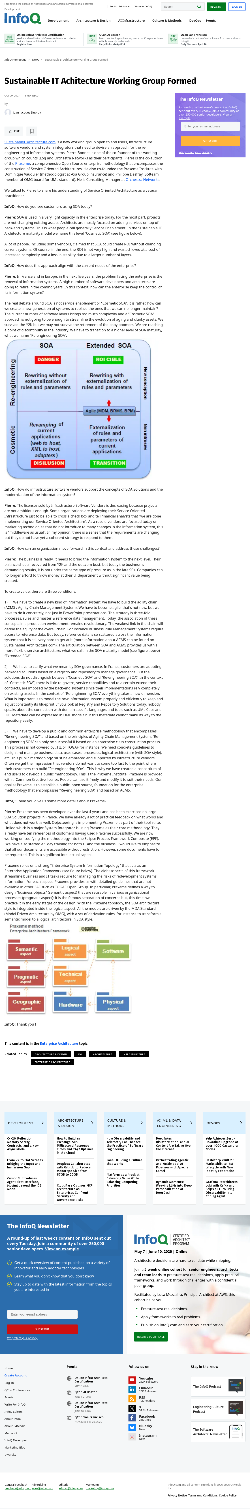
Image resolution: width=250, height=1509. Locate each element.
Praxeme (22, 163)
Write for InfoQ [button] (143, 6)
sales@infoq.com (42, 1489)
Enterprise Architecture (59, 1043)
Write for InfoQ (15, 1405)
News (35, 60)
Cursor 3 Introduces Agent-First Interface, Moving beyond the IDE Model (24, 1184)
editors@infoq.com (71, 1489)
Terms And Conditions (203, 1496)
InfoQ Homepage (15, 60)
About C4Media (15, 1427)
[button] (210, 141)
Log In (9, 1383)
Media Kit (10, 1434)
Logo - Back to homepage (22, 18)
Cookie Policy (228, 1496)
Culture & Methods (167, 21)
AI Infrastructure (131, 21)
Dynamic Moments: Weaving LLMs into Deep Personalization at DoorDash (174, 1187)
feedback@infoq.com (18, 1489)
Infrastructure (134, 1054)
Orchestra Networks (142, 179)
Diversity (10, 1455)
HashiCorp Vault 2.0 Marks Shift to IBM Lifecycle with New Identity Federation (220, 1166)
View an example (62, 1249)
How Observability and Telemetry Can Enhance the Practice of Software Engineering (125, 1144)
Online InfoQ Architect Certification (91, 1380)
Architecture (102, 1054)
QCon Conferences (17, 1391)
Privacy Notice (177, 1496)
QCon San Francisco (89, 1418)
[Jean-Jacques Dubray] (7, 112)
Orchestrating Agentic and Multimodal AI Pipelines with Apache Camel (172, 1166)
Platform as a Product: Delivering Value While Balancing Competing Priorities (123, 1180)
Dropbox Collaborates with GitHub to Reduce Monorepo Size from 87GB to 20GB (73, 1169)
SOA (80, 1054)
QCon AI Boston (86, 1393)
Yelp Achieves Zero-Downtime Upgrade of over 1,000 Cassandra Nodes (222, 1144)
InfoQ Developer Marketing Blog (15, 1444)
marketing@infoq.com (100, 1489)
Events (210, 21)
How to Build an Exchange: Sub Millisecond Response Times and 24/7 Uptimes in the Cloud (75, 1146)
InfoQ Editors (13, 1412)
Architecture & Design (93, 21)
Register (216, 6)
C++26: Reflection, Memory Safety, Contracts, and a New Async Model (22, 1144)
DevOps (195, 21)
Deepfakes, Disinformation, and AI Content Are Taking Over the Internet (174, 1144)
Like (16, 131)
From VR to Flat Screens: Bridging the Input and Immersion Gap (25, 1164)
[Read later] (31, 131)
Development (58, 21)
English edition (118, 6)
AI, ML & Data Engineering (169, 1123)
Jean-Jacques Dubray (27, 112)
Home (8, 1369)
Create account (15, 1376)
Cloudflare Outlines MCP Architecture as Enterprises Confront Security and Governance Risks (74, 1193)
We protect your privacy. (195, 152)
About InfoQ (12, 1419)
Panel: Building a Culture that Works (124, 1162)
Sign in (237, 6)
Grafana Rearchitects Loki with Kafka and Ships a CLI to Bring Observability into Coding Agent (221, 1189)
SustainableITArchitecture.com (30, 142)
